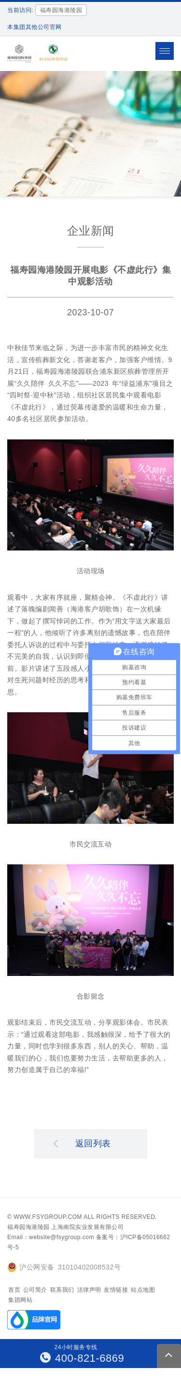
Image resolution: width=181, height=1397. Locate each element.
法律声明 (89, 1289)
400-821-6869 (82, 1358)
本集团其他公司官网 (34, 27)
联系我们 (62, 1289)
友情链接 (116, 1289)
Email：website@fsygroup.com (50, 1237)
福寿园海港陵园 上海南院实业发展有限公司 (65, 1227)
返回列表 (82, 1143)
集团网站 (20, 1300)
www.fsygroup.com (48, 1217)
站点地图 (143, 1289)
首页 (14, 1289)
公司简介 (35, 1289)
